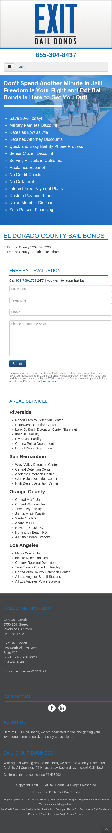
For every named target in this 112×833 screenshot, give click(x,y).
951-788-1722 (26, 280)
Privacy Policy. (49, 381)
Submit (17, 364)
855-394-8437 (56, 55)
